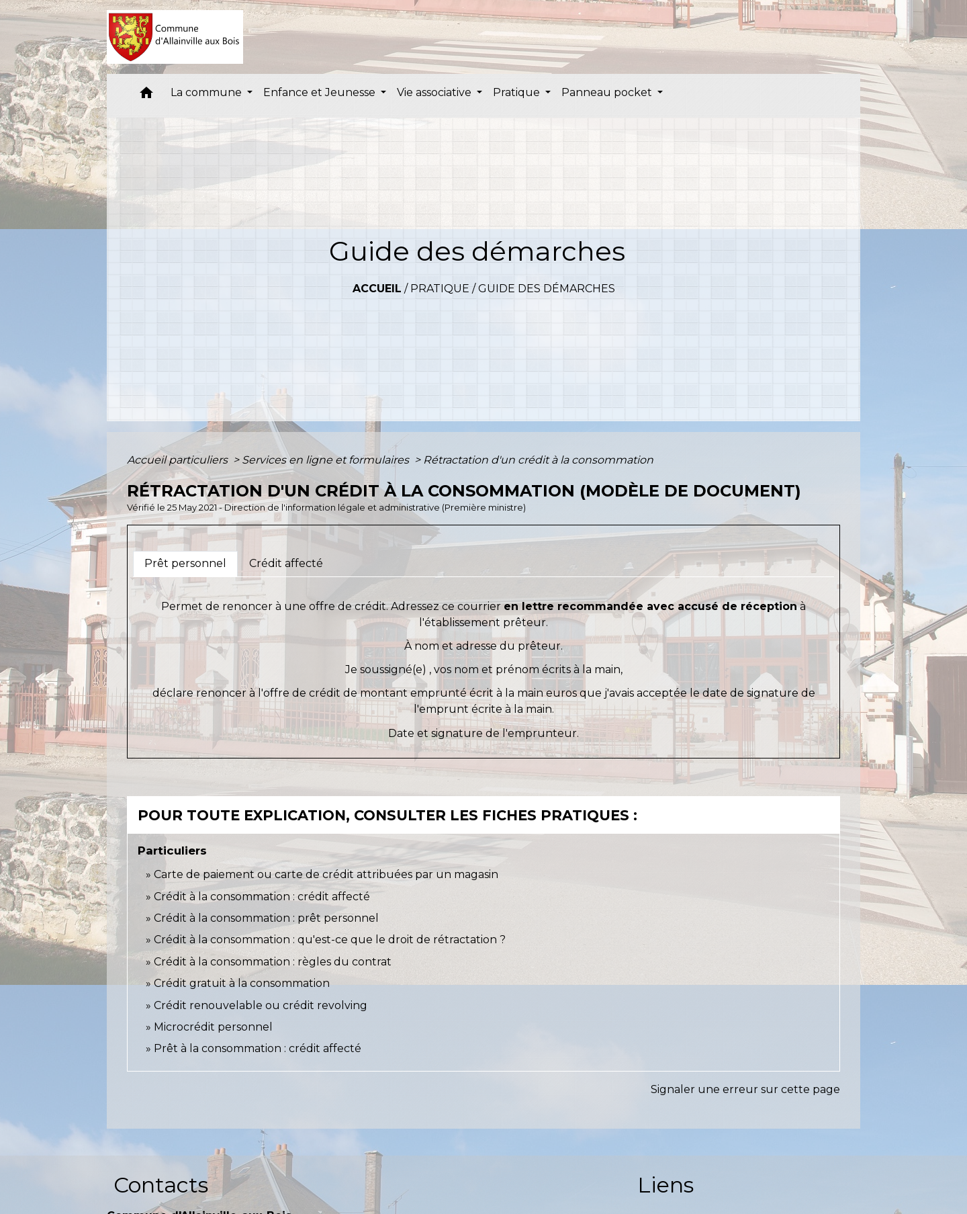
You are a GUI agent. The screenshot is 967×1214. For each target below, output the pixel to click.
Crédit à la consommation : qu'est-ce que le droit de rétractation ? (330, 939)
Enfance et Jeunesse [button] (320, 92)
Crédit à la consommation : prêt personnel (266, 918)
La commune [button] (207, 92)
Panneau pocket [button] (608, 92)
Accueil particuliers (178, 459)
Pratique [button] (518, 92)
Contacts (160, 1185)
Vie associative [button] (435, 92)
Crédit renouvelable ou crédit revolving (260, 1005)
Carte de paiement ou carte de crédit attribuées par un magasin (326, 874)
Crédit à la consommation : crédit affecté (262, 896)
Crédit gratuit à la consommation (242, 983)
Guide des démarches (546, 288)
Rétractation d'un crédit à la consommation (538, 459)
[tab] (185, 563)
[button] (146, 95)
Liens (665, 1185)
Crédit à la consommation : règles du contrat (274, 961)
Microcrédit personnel (213, 1027)
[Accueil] (175, 37)
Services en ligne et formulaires (327, 459)
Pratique (439, 288)
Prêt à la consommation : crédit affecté (257, 1048)
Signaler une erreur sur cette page (745, 1089)
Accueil (377, 288)
